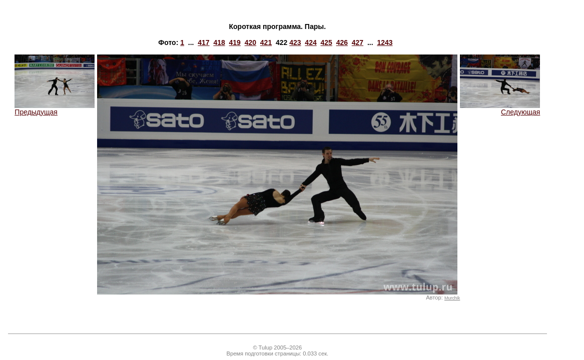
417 (203, 42)
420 (250, 42)
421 (266, 42)
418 (219, 42)
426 (342, 42)
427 (357, 42)
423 (295, 42)
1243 (384, 42)
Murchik (452, 298)
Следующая (500, 109)
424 (310, 42)
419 (235, 42)
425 (326, 42)
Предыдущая (55, 109)
